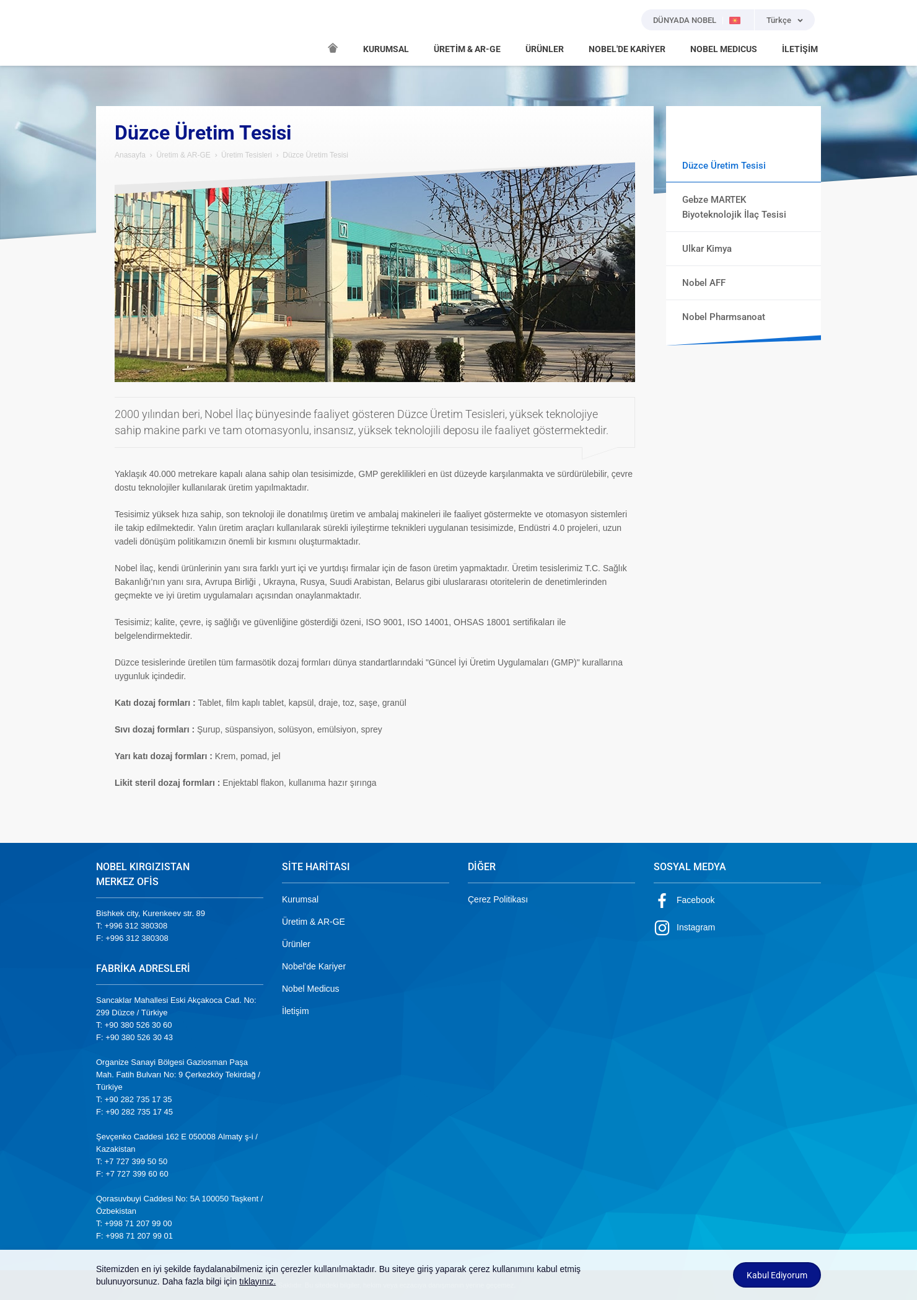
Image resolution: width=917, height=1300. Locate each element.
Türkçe (778, 20)
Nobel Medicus (311, 989)
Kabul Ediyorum (777, 1275)
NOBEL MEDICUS (723, 49)
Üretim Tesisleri (246, 155)
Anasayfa (130, 155)
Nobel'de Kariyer (314, 966)
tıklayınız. (257, 1281)
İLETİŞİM (800, 49)
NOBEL (112, 32)
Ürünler (296, 944)
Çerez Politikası (498, 899)
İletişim (295, 1011)
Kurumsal (300, 899)
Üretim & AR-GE (183, 155)
